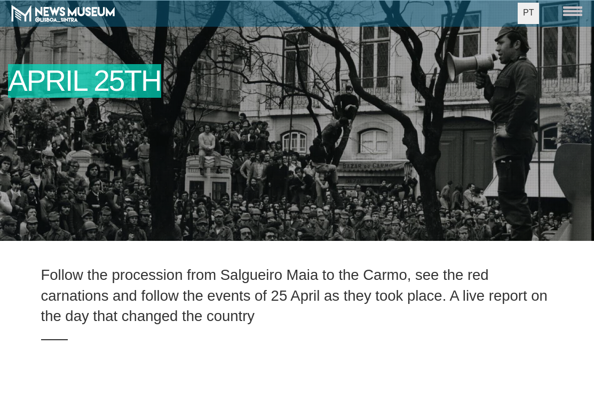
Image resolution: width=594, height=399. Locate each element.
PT (528, 12)
